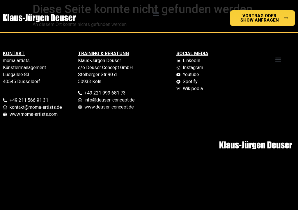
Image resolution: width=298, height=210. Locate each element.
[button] (156, 13)
